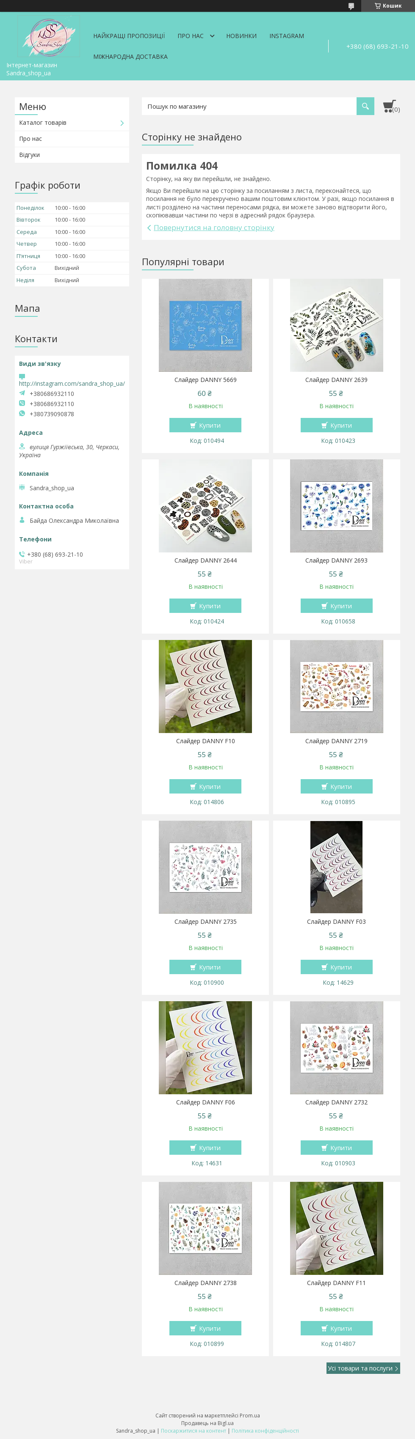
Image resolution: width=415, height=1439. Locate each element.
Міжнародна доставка (130, 56)
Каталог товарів (42, 122)
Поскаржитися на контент (193, 1430)
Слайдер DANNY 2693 (336, 560)
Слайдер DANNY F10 (205, 741)
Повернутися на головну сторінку (214, 227)
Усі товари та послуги (360, 1368)
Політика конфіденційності (265, 1430)
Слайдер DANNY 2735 (205, 921)
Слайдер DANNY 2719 (336, 741)
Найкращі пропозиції (129, 36)
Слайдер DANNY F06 (205, 1102)
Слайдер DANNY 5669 (205, 380)
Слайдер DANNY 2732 (336, 1102)
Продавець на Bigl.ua (207, 1423)
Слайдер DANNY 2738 (205, 1283)
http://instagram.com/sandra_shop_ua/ (72, 383)
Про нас (190, 36)
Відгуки (29, 155)
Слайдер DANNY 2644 (205, 560)
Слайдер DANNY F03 (336, 921)
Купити (210, 425)
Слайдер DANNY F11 (336, 1283)
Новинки (241, 36)
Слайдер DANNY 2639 (336, 380)
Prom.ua (250, 1415)
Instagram (286, 36)
